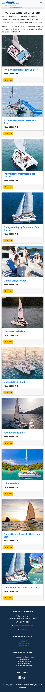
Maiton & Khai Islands (14, 382)
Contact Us (23, 629)
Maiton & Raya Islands (14, 280)
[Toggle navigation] (40, 3)
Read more (8, 80)
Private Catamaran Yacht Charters (21, 69)
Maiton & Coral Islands (15, 331)
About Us (24, 641)
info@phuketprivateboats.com (23, 626)
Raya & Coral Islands (14, 432)
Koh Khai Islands (12, 483)
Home (4, 7)
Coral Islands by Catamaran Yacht (20, 587)
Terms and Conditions (24, 643)
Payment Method (24, 645)
